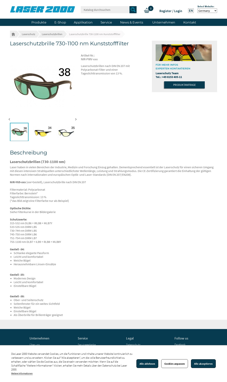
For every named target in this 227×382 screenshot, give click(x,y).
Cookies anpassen (174, 363)
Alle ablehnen (147, 363)
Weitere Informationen (22, 373)
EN (191, 10)
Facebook (180, 344)
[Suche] (109, 9)
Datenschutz (133, 344)
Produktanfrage (184, 85)
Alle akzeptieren (203, 363)
